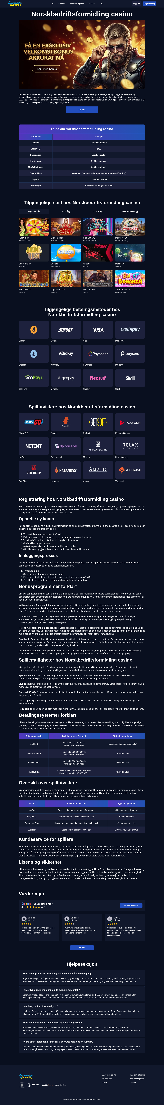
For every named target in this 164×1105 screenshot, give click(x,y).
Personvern (107, 1079)
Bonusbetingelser (137, 1079)
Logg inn (136, 4)
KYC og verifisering (137, 1075)
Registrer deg (149, 4)
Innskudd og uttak (77, 4)
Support (92, 4)
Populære (34, 211)
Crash (98, 211)
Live (66, 211)
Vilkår (104, 1083)
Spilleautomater (130, 211)
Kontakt (133, 1083)
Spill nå (82, 109)
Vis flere (81, 948)
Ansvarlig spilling (109, 1075)
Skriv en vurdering (131, 905)
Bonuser (61, 4)
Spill (52, 4)
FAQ (101, 4)
